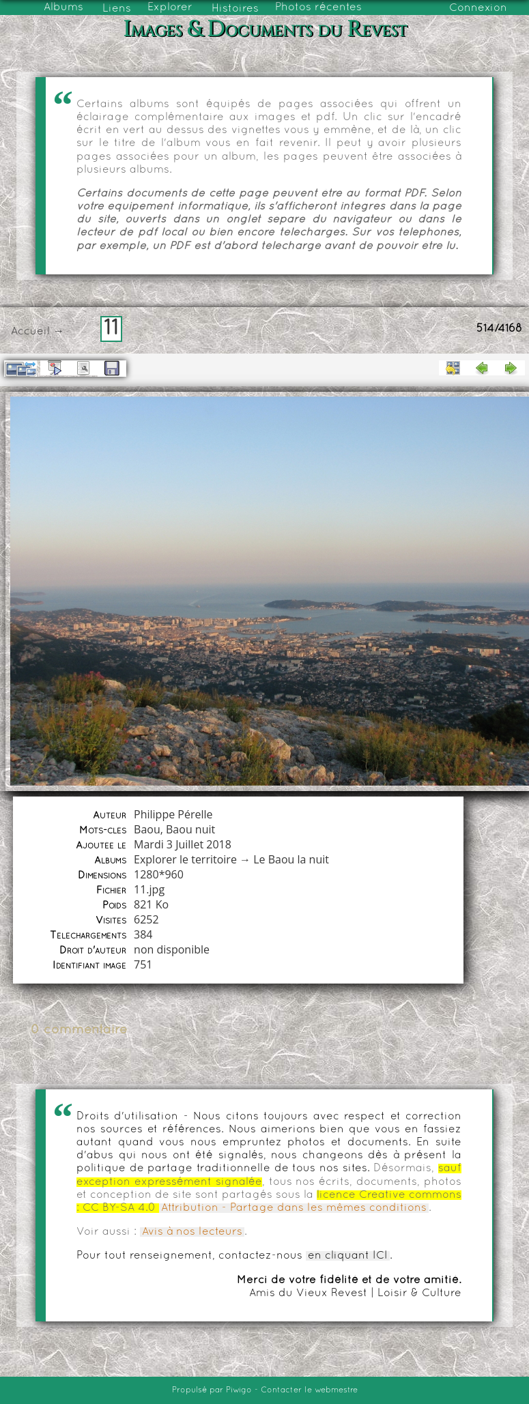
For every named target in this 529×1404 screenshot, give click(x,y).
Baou (147, 829)
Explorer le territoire (185, 859)
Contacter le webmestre (309, 1390)
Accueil (30, 331)
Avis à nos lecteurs (192, 1232)
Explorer (169, 7)
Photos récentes (318, 7)
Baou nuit (190, 829)
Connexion (478, 8)
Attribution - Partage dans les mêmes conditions (294, 1208)
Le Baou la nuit (291, 859)
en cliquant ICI (348, 1256)
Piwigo (239, 1390)
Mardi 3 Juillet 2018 (182, 844)
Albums (63, 7)
